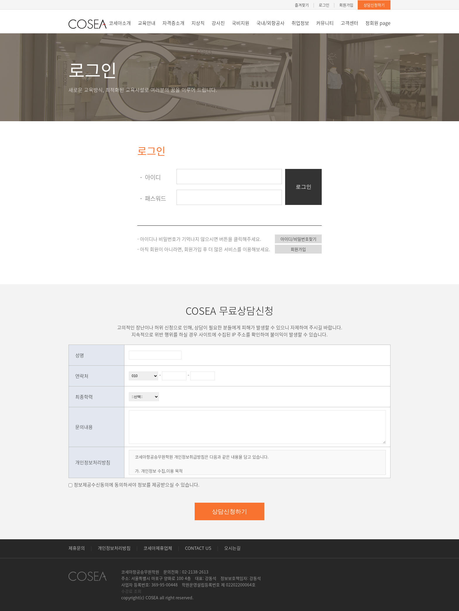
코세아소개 (120, 22)
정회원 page (378, 22)
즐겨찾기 (302, 5)
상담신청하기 (374, 5)
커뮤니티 (325, 22)
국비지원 (240, 22)
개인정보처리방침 (114, 548)
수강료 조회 (131, 591)
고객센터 (349, 22)
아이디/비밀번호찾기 (298, 239)
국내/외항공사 (270, 22)
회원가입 (346, 5)
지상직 (198, 22)
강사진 (218, 22)
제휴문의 (76, 548)
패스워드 (151, 198)
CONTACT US (198, 548)
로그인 (324, 5)
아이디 (149, 177)
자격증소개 (173, 22)
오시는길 (232, 548)
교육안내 (146, 22)
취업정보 (300, 22)
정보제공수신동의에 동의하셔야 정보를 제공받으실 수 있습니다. (136, 484)
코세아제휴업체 (157, 548)
